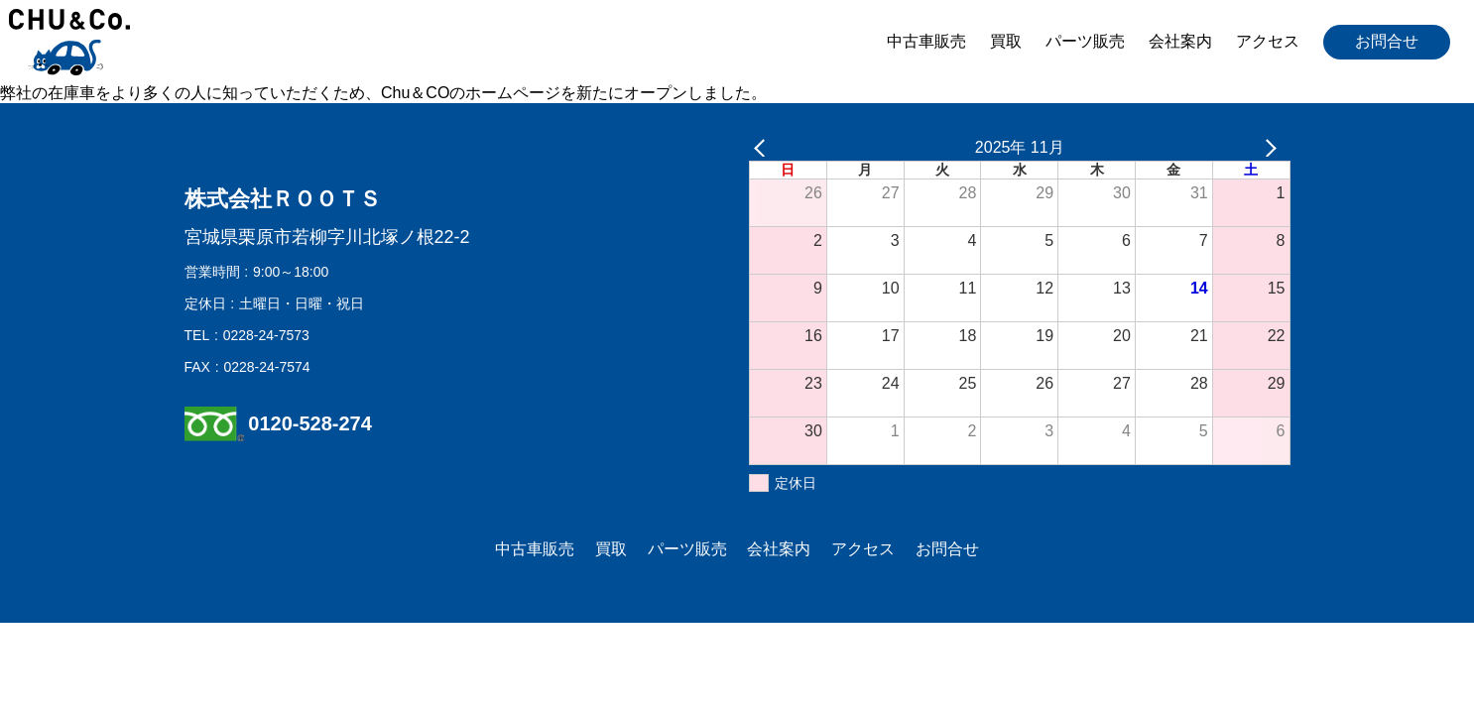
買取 (1006, 41)
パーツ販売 (1085, 41)
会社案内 (1180, 41)
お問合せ (1386, 41)
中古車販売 (926, 41)
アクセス (1267, 41)
